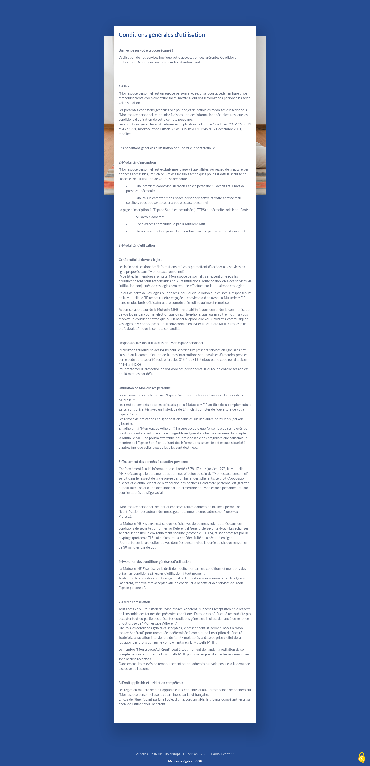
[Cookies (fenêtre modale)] (361, 758)
